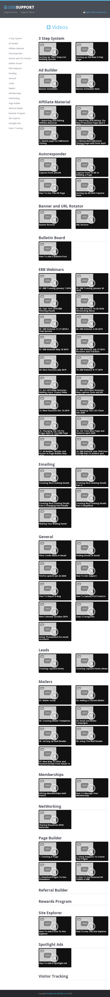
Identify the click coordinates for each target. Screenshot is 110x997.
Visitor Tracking (17, 128)
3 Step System (15, 38)
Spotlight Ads (15, 123)
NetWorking (14, 98)
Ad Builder (13, 43)
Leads (11, 83)
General (12, 78)
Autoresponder (15, 53)
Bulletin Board (15, 63)
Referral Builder (16, 108)
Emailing (12, 73)
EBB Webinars (15, 68)
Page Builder (14, 103)
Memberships (15, 93)
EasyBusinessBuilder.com (57, 993)
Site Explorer (14, 118)
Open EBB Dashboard (95, 12)
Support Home (10, 12)
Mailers (12, 88)
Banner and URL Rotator (20, 58)
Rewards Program (17, 113)
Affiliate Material (16, 48)
